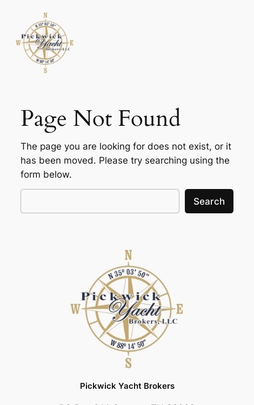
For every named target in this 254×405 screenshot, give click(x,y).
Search (209, 201)
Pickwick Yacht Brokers (127, 386)
